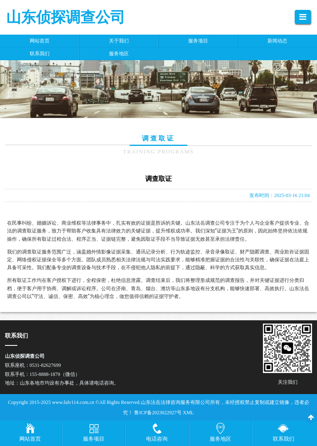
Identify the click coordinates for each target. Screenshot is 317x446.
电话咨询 (157, 439)
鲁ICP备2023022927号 (158, 412)
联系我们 (283, 439)
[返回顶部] (311, 417)
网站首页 (30, 439)
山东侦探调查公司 (65, 17)
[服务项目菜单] (94, 433)
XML (188, 412)
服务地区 (220, 439)
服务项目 (93, 439)
